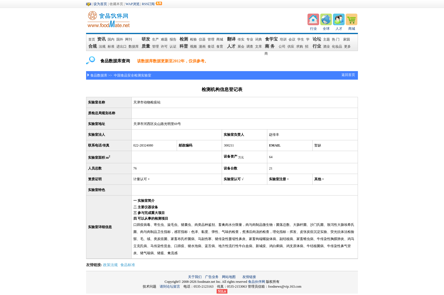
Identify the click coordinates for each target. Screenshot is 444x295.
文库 (258, 46)
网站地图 (229, 277)
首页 (91, 39)
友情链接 (249, 277)
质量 (146, 46)
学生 (300, 39)
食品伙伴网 (256, 282)
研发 (146, 39)
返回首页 (348, 75)
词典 (258, 39)
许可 (164, 46)
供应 (290, 46)
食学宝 (271, 39)
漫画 (202, 46)
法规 (102, 46)
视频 (193, 46)
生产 (155, 39)
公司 (282, 46)
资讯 (101, 39)
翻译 (231, 39)
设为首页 (100, 4)
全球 (326, 29)
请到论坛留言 (171, 286)
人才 (339, 29)
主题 (326, 39)
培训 (283, 39)
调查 (249, 46)
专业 (249, 39)
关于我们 (195, 277)
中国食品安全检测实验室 (132, 75)
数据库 (134, 46)
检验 (193, 39)
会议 (292, 39)
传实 (241, 39)
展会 (241, 46)
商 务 (271, 46)
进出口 (121, 46)
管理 (211, 39)
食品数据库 (98, 75)
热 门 (336, 39)
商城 (351, 29)
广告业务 (212, 277)
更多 (347, 46)
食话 (211, 46)
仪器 (202, 39)
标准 (111, 46)
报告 (173, 39)
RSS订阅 (148, 4)
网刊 (128, 39)
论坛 (317, 39)
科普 (184, 46)
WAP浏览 (132, 4)
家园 (346, 39)
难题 (164, 39)
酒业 (326, 46)
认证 (173, 46)
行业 (313, 29)
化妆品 (337, 46)
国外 (119, 39)
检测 (184, 39)
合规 (92, 46)
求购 (299, 46)
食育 (219, 46)
